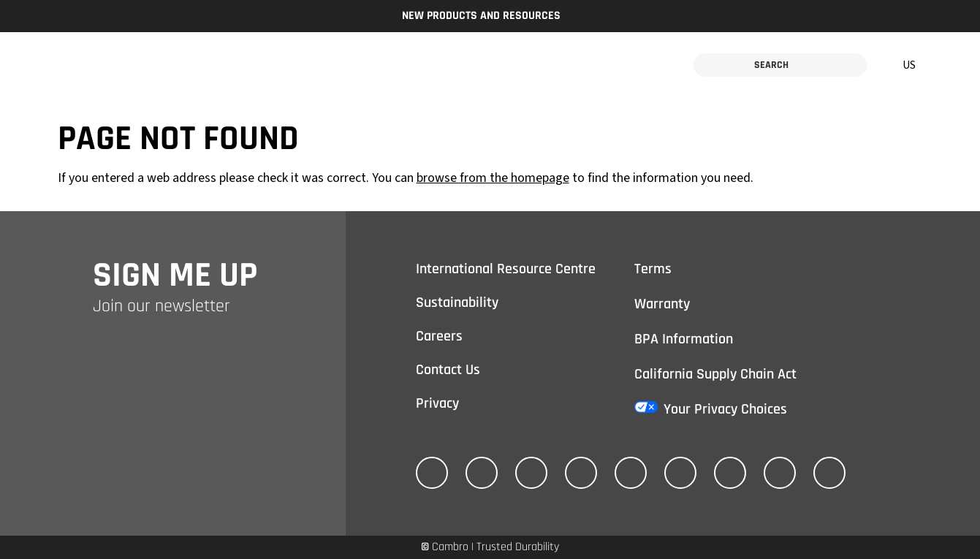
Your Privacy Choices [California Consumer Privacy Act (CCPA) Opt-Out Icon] (725, 409)
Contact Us (448, 369)
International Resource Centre (506, 268)
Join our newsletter (161, 306)
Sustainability (457, 302)
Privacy (437, 403)
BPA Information (683, 339)
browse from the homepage (493, 178)
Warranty (662, 303)
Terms (653, 268)
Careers (439, 336)
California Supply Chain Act (715, 374)
